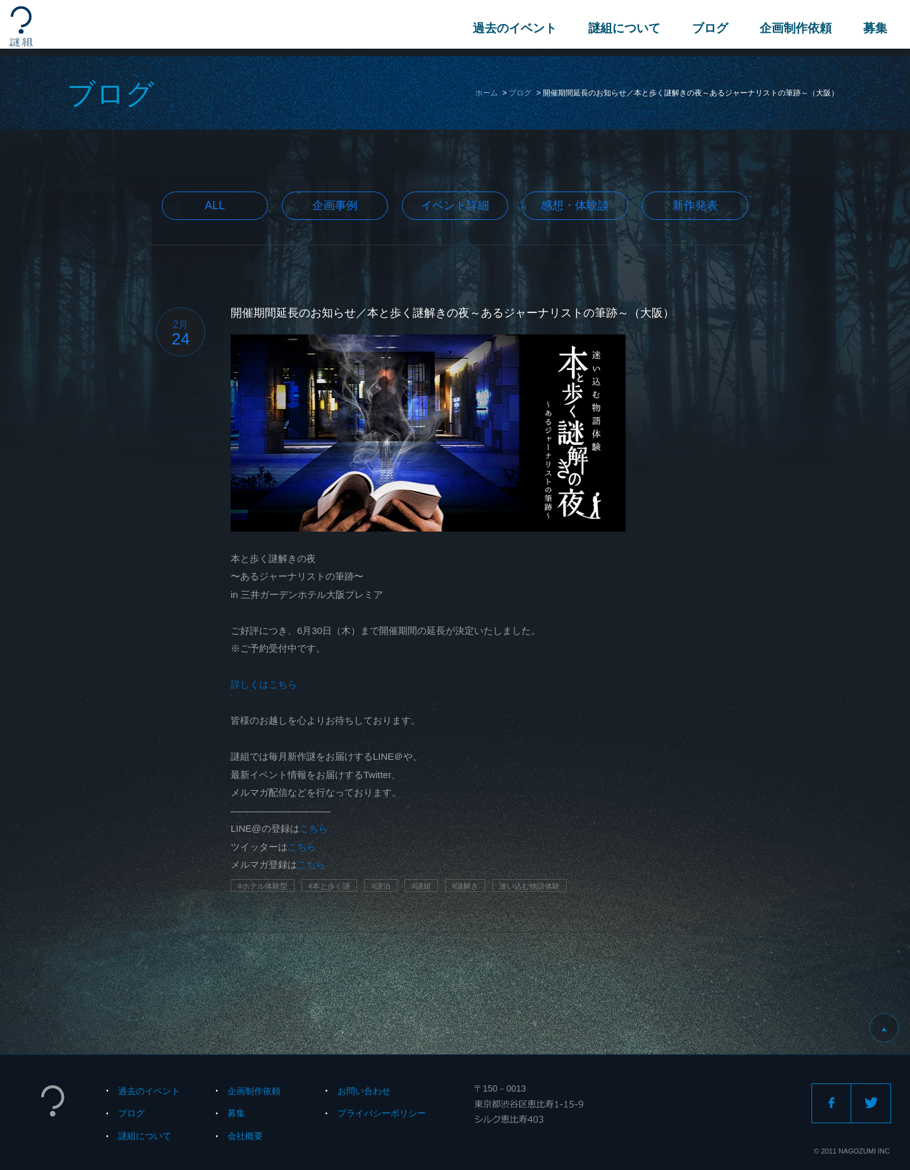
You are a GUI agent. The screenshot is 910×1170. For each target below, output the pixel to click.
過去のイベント (512, 28)
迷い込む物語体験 (529, 886)
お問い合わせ (364, 1091)
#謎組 (421, 886)
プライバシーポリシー (381, 1113)
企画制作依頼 (793, 28)
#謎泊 (381, 886)
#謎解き (465, 886)
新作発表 (695, 205)
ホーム (486, 92)
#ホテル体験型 (263, 886)
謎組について (622, 28)
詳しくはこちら (264, 684)
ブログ (707, 28)
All (215, 205)
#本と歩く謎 (329, 886)
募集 (873, 28)
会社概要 (245, 1136)
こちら (314, 828)
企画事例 (335, 205)
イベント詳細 (455, 205)
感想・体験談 (575, 205)
